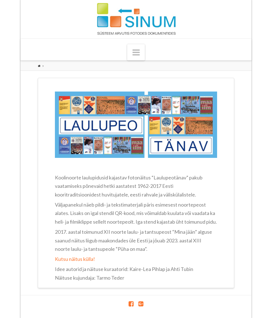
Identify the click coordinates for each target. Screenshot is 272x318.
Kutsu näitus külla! (75, 259)
